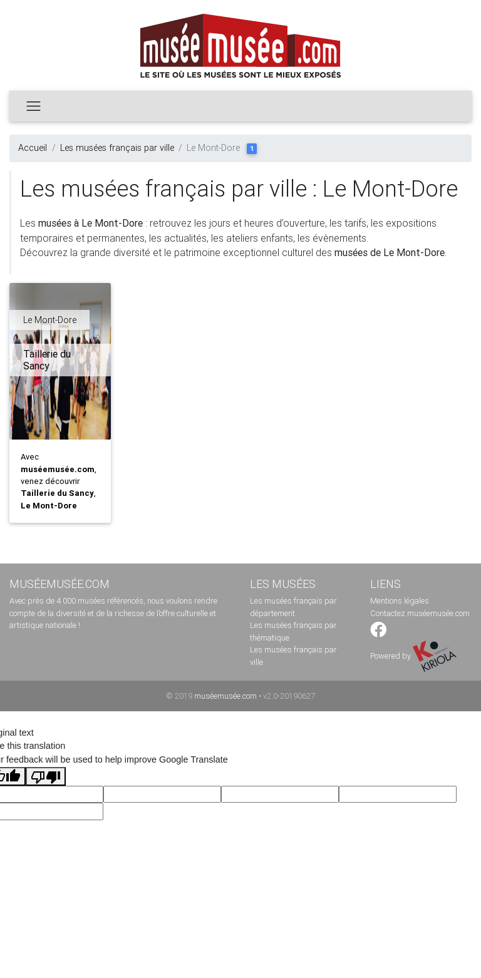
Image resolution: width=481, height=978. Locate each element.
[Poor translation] (46, 776)
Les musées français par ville (117, 147)
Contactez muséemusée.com (420, 613)
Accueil (32, 147)
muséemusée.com (225, 696)
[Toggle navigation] (33, 105)
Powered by (413, 656)
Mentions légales (399, 600)
